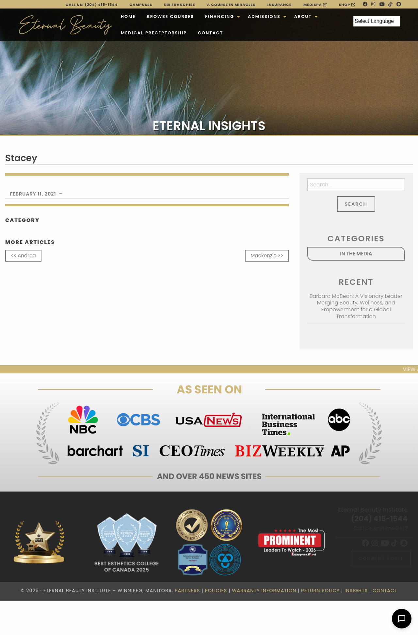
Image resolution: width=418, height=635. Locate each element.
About (303, 16)
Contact (210, 33)
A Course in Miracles (231, 4)
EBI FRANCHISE (179, 4)
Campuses (141, 4)
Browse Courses (170, 16)
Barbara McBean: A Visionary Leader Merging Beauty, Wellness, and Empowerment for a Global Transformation (356, 306)
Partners (187, 590)
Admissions (264, 16)
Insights (356, 590)
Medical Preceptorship (154, 33)
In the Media (356, 253)
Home (128, 16)
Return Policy (320, 590)
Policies (216, 590)
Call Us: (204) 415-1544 (92, 4)
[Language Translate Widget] (376, 21)
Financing (219, 16)
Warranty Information (264, 590)
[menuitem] (128, 17)
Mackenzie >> (266, 255)
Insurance (279, 4)
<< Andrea (23, 255)
